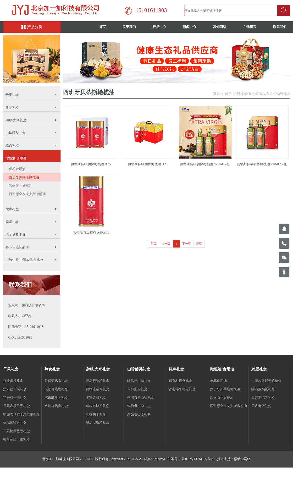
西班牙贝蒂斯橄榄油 (24, 177)
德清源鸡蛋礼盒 (263, 389)
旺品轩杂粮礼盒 (97, 381)
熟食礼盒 (52, 369)
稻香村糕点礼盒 (180, 381)
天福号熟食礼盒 (56, 389)
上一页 (166, 243)
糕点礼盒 (176, 369)
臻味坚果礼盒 (13, 381)
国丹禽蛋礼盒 (261, 406)
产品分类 (31, 27)
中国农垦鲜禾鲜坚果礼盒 (21, 414)
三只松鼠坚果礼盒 (16, 431)
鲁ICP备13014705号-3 (197, 459)
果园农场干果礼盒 (16, 406)
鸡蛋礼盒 (259, 369)
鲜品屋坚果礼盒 (15, 422)
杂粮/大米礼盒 (98, 369)
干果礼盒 (10, 369)
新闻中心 (189, 27)
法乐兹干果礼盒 (15, 389)
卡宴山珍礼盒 (137, 389)
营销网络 (219, 27)
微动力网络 (242, 459)
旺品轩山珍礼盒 (139, 381)
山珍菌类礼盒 (138, 369)
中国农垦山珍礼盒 (140, 397)
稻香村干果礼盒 (15, 397)
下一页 (186, 243)
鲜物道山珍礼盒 (139, 406)
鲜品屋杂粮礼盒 (97, 422)
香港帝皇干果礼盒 (16, 439)
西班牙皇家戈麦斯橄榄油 (27, 194)
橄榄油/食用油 (247, 93)
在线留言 (249, 27)
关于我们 (129, 27)
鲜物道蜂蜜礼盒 (97, 406)
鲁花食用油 (17, 169)
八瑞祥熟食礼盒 (56, 406)
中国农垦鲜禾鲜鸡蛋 (266, 381)
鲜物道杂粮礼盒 (97, 389)
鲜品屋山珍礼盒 (139, 414)
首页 (102, 27)
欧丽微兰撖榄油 (20, 185)
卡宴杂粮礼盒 (96, 397)
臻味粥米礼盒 (96, 414)
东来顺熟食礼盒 (56, 397)
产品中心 (159, 27)
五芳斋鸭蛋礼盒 (263, 397)
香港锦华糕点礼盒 (182, 389)
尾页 (199, 243)
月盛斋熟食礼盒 (56, 381)
